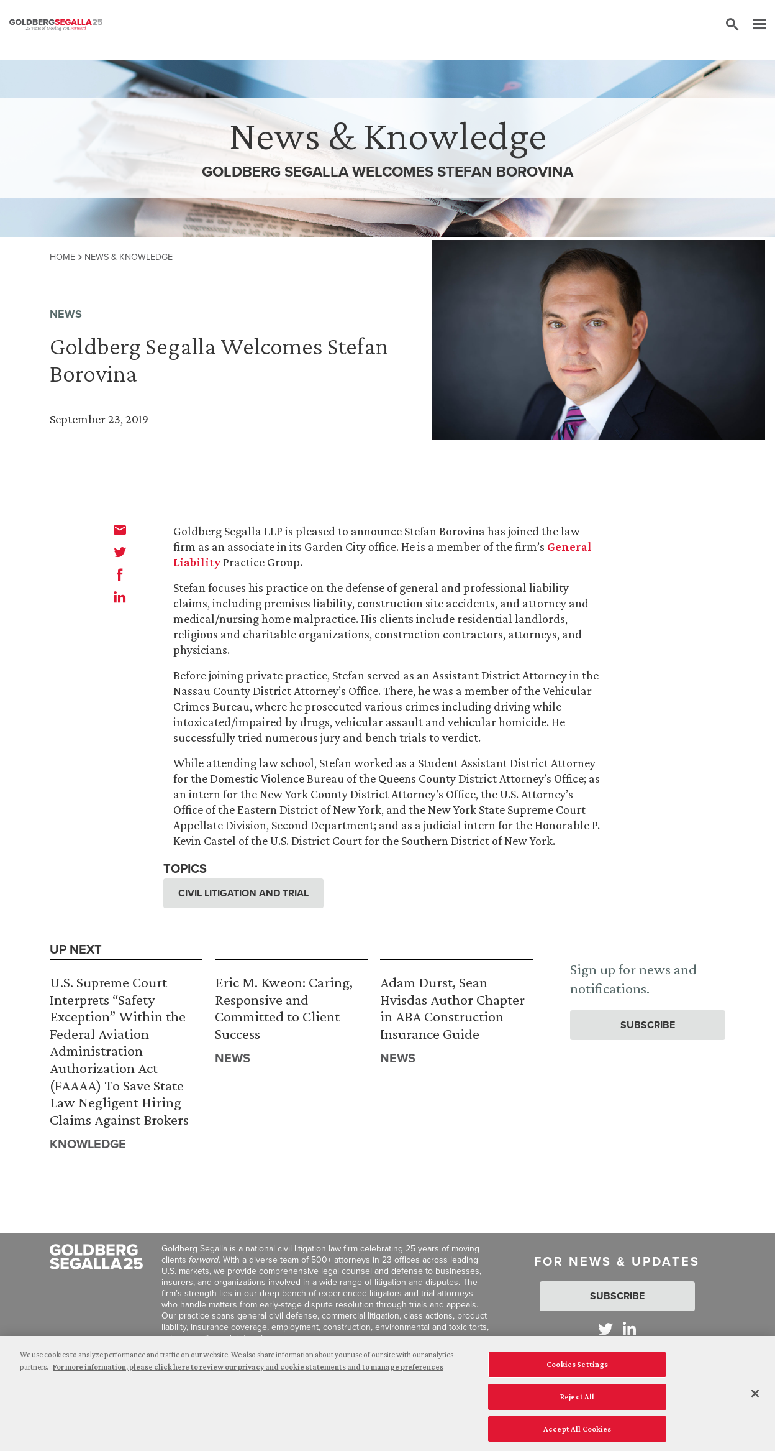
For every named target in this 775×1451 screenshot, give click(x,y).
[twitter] (120, 552)
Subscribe (647, 1025)
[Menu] (753, 25)
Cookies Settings (577, 1368)
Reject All (577, 1399)
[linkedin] (120, 597)
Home (62, 257)
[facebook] (120, 574)
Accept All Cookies (577, 1432)
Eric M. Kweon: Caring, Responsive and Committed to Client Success (284, 1008)
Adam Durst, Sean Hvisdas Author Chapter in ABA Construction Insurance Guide (452, 1008)
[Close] (755, 1397)
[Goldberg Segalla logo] (55, 25)
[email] (120, 529)
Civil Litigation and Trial (243, 893)
